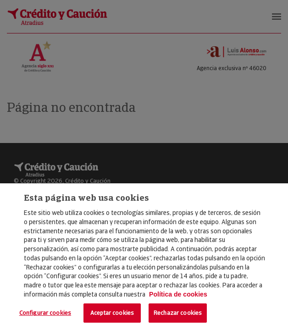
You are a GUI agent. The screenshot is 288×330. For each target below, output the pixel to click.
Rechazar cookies (178, 313)
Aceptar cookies (112, 313)
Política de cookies (178, 294)
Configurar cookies (45, 313)
